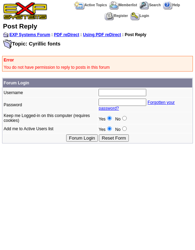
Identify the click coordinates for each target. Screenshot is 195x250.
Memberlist (123, 5)
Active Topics (90, 5)
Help (171, 5)
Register (116, 16)
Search (150, 5)
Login (139, 16)
